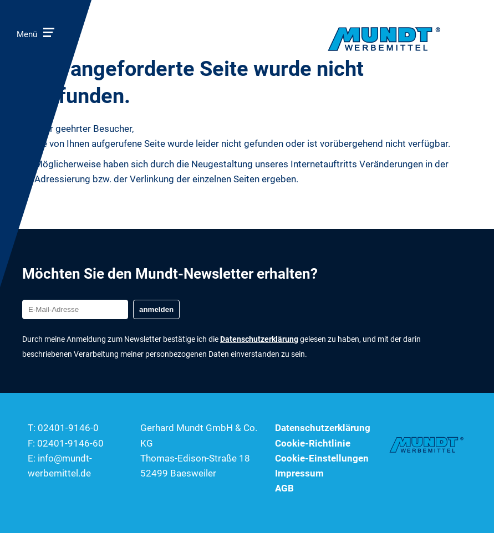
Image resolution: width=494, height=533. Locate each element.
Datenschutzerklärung (322, 427)
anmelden (156, 309)
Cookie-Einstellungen (322, 458)
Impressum (299, 473)
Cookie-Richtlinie (312, 443)
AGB (284, 488)
